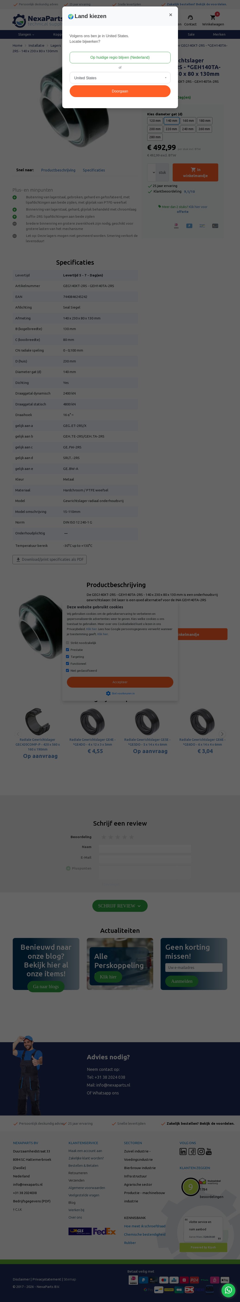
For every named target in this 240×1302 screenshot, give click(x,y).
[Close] (170, 14)
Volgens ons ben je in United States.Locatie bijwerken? (99, 38)
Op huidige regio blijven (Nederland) (120, 57)
